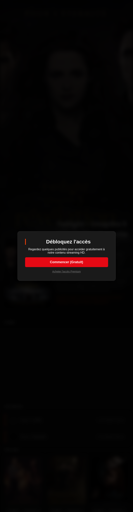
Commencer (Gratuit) (66, 262)
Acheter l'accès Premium (66, 271)
